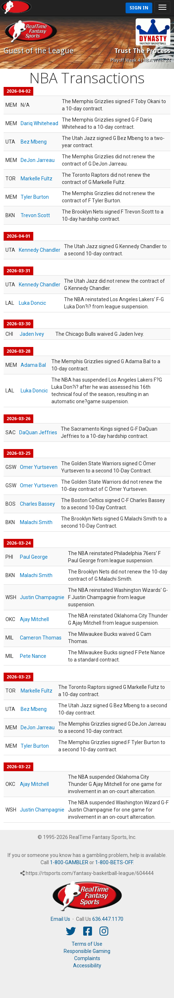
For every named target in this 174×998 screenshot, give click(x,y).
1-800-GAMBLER (69, 862)
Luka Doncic (32, 303)
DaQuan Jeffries (38, 432)
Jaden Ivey (32, 334)
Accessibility (87, 965)
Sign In (139, 7)
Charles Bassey (37, 504)
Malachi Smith (36, 522)
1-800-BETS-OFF (114, 862)
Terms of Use (87, 944)
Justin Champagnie (42, 597)
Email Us (60, 919)
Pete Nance (33, 656)
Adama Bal (33, 365)
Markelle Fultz (36, 178)
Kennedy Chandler (39, 250)
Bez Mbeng (34, 142)
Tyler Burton (35, 197)
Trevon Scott (35, 215)
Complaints (87, 958)
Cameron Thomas (40, 638)
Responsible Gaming (87, 951)
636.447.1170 (107, 919)
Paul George (34, 557)
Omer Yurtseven (39, 467)
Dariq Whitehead (39, 123)
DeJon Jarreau (38, 160)
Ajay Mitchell (34, 619)
